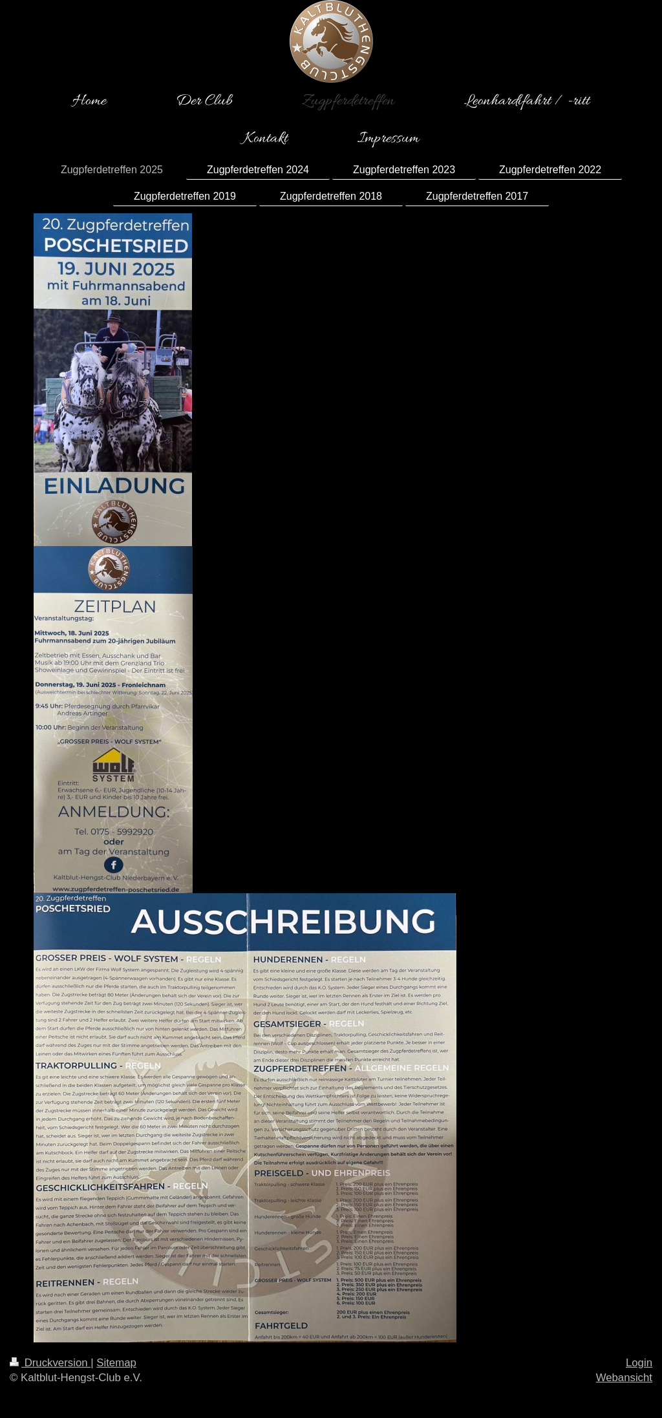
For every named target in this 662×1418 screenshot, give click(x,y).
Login (639, 1363)
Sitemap (116, 1363)
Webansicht (624, 1377)
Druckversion (50, 1363)
